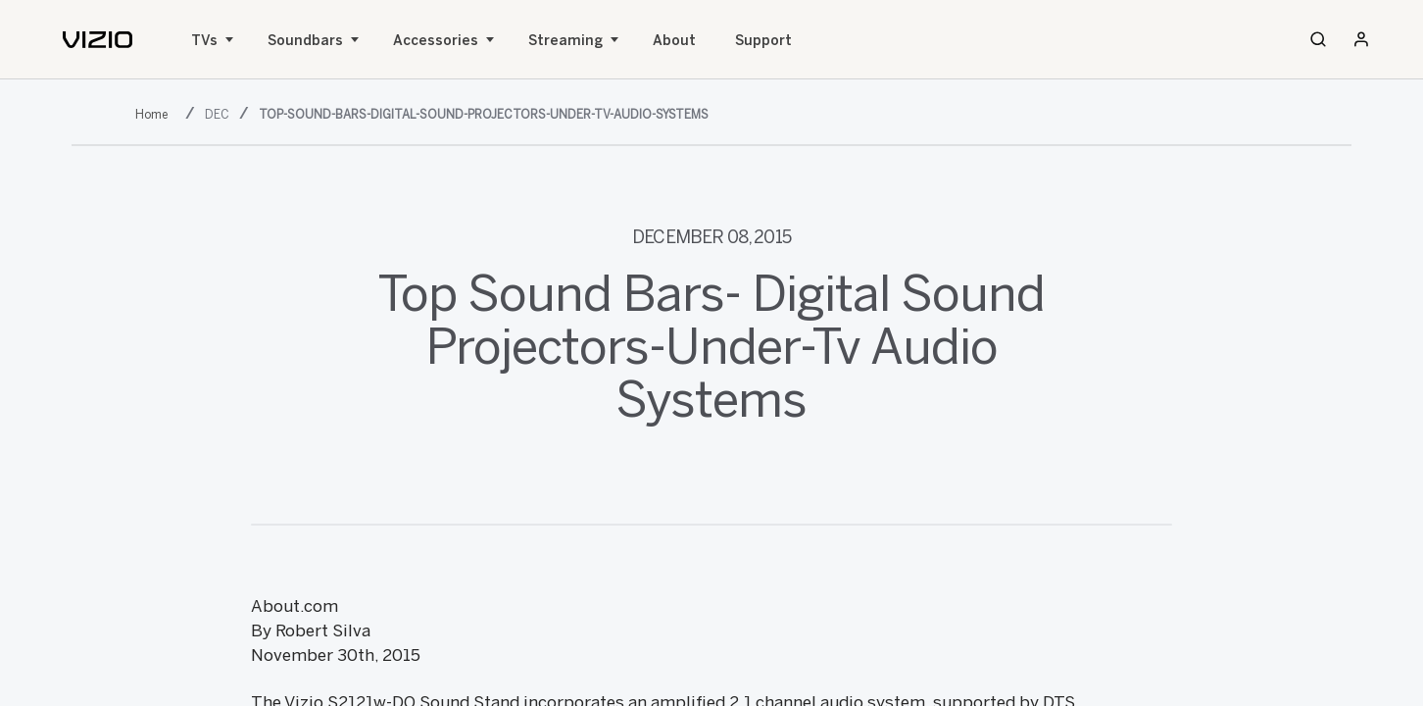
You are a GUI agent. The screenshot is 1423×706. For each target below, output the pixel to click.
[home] (97, 40)
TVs (204, 40)
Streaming (565, 40)
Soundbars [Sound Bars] (305, 40)
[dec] (219, 113)
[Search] (1318, 39)
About (674, 40)
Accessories (435, 40)
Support (763, 40)
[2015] (155, 113)
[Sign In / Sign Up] (1361, 39)
